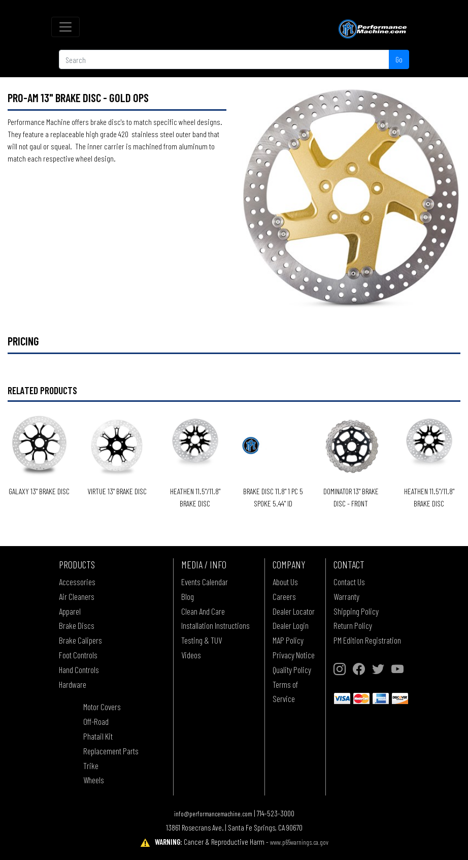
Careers (284, 596)
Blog (187, 596)
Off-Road (96, 721)
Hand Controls (79, 669)
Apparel (70, 611)
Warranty (346, 596)
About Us (285, 582)
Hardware (72, 684)
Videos (191, 655)
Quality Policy (292, 669)
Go (399, 59)
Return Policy (352, 625)
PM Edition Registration (367, 640)
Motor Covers (102, 707)
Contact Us (349, 582)
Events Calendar (204, 582)
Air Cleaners (76, 596)
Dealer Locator (294, 611)
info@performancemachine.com (213, 813)
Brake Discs (76, 625)
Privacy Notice (294, 655)
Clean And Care (203, 611)
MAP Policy (288, 640)
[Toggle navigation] (65, 27)
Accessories (77, 582)
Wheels (93, 780)
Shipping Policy (356, 611)
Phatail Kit (98, 736)
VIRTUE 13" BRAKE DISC (117, 491)
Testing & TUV (201, 640)
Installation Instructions (215, 625)
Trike (90, 765)
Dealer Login (291, 625)
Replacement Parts (111, 751)
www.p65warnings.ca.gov (299, 842)
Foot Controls (78, 655)
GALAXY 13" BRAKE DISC (39, 491)
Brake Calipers (80, 640)
